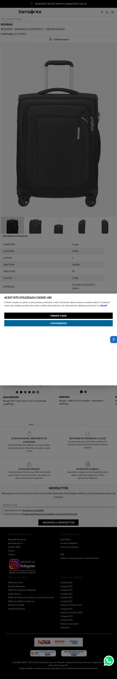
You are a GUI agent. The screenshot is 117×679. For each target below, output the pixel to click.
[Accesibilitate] (113, 339)
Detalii (103, 305)
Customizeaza (58, 323)
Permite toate (58, 315)
